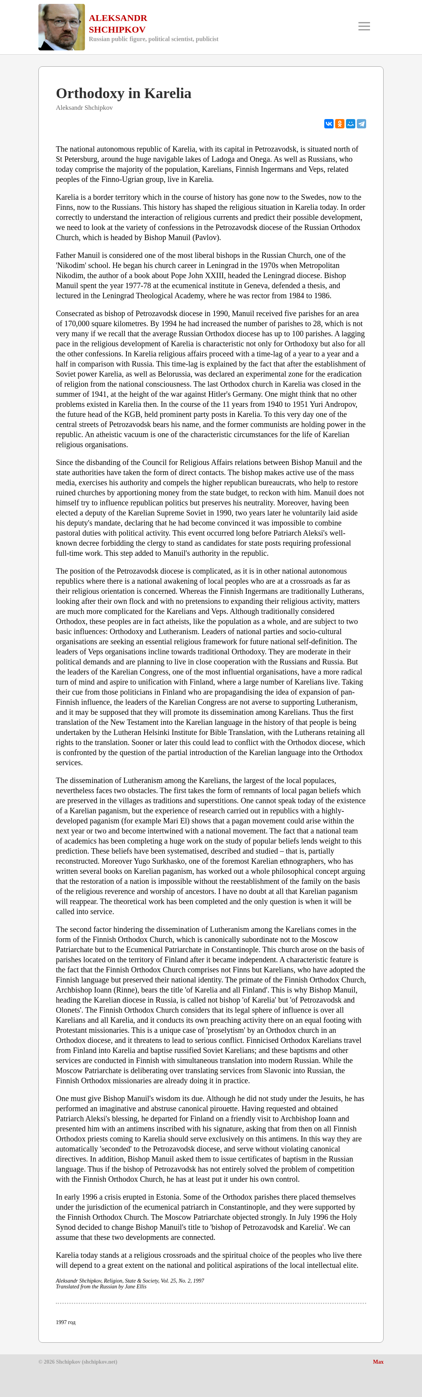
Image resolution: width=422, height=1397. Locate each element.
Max (378, 1362)
